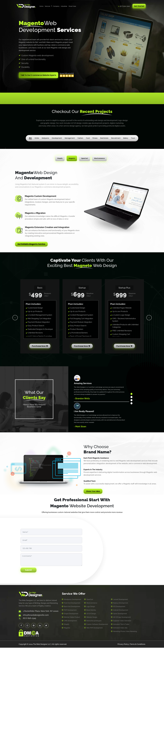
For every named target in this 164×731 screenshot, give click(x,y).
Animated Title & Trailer (121, 708)
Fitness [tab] (94, 137)
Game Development (120, 697)
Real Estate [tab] (104, 137)
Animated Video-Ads (120, 711)
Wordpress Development (72, 683)
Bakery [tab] (125, 137)
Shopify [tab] (59, 242)
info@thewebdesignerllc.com (36, 698)
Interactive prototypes (93, 704)
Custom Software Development (97, 708)
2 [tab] (131, 480)
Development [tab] (57, 137)
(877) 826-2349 (125, 6)
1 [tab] (131, 477)
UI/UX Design (91, 697)
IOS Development (119, 690)
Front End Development (72, 686)
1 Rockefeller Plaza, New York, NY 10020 (40, 694)
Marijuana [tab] (45, 137)
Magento (67, 711)
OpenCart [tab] (84, 242)
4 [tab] (131, 487)
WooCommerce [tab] (99, 242)
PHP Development (70, 693)
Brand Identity (91, 693)
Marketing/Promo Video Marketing (125, 715)
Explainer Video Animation (122, 704)
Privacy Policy (123, 727)
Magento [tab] (72, 242)
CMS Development (70, 704)
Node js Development (120, 686)
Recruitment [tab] (115, 137)
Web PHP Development (94, 711)
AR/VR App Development (122, 700)
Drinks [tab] (37, 137)
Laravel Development (120, 683)
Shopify (66, 708)
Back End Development (72, 690)
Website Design (91, 700)
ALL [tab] (30, 136)
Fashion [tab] (80, 137)
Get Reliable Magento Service (33, 327)
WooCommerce (91, 686)
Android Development (120, 693)
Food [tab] (88, 137)
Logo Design (90, 690)
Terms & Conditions (137, 727)
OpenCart (89, 683)
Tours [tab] (133, 137)
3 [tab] (131, 483)
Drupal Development (71, 697)
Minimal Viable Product (72, 700)
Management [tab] (70, 137)
